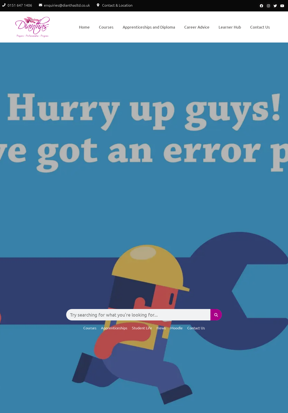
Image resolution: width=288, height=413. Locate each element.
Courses (106, 26)
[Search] (216, 314)
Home (84, 26)
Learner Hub (230, 26)
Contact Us (260, 26)
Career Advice (196, 26)
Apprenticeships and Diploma (149, 26)
